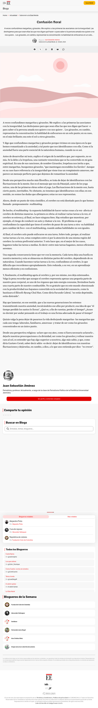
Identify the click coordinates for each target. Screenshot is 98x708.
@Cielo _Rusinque (14, 564)
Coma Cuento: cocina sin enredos (17, 569)
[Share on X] (40, 49)
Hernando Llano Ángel (18, 630)
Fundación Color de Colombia (22, 540)
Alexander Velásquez (19, 532)
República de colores (18, 537)
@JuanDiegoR (12, 579)
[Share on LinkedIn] (51, 49)
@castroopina (12, 557)
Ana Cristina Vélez (17, 638)
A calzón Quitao (13, 587)
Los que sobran (11, 561)
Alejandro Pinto (16, 521)
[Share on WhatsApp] (46, 49)
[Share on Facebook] (34, 49)
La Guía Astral (10, 591)
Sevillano (14, 621)
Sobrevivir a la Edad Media (47, 42)
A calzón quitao (11, 584)
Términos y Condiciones (44, 698)
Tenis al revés (10, 576)
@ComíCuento (12, 572)
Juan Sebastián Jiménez (52, 40)
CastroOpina (10, 554)
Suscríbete (89, 3)
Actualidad (13, 15)
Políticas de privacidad (60, 698)
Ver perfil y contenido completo (49, 399)
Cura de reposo (16, 529)
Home (5, 15)
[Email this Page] (57, 49)
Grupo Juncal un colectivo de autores (23, 647)
